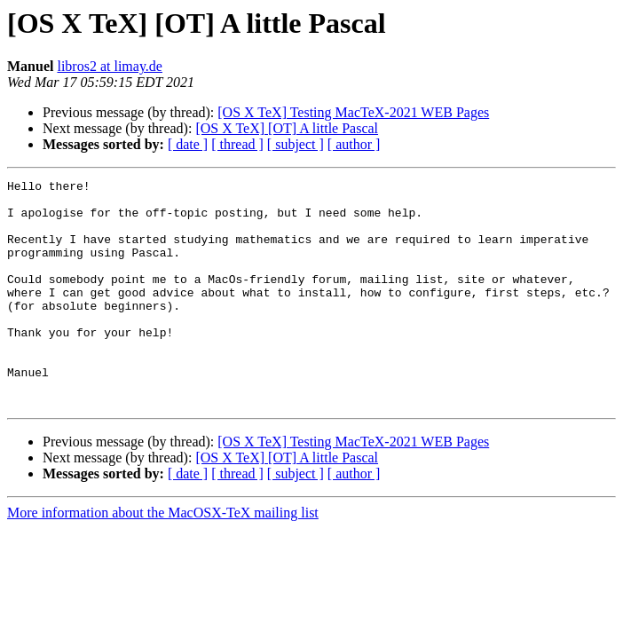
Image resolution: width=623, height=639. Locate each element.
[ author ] (354, 144)
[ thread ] (237, 144)
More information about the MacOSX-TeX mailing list (163, 557)
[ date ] (188, 144)
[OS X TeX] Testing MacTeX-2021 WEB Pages (353, 112)
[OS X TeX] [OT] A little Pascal (286, 128)
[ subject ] (295, 144)
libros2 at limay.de (109, 66)
